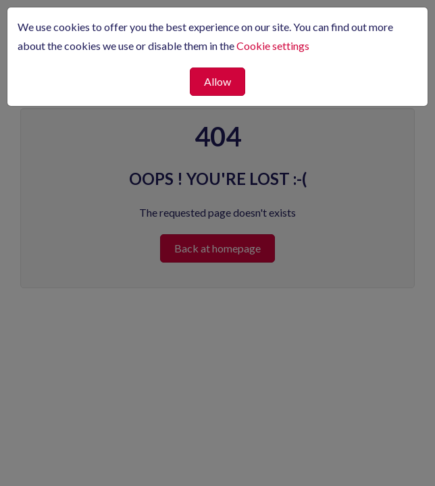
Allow (217, 81)
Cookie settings (272, 45)
